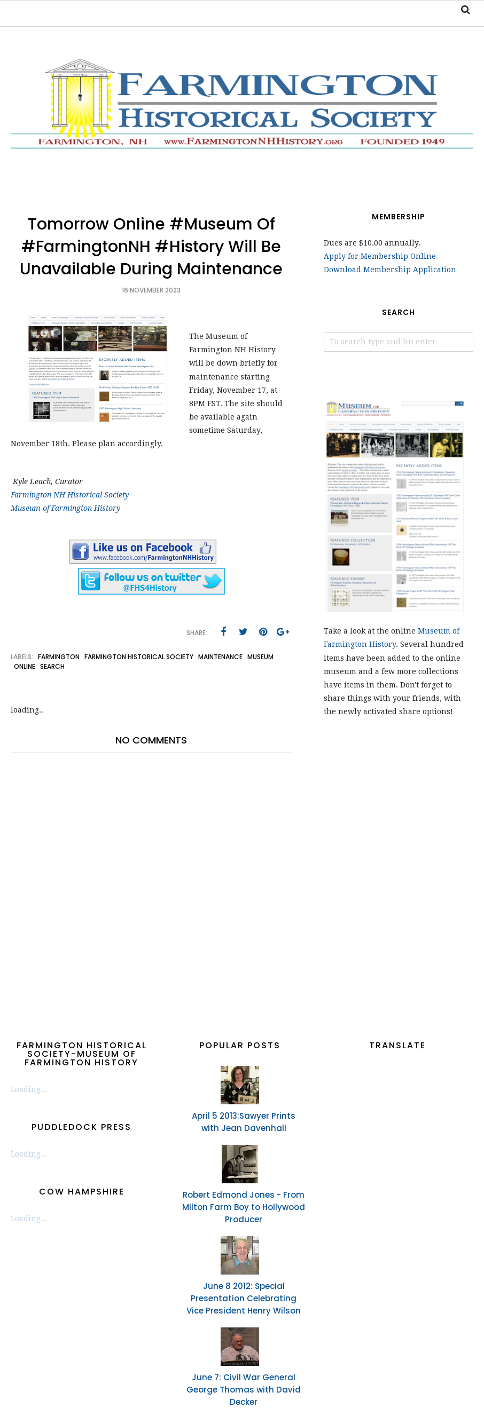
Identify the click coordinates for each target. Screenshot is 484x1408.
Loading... (29, 1089)
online (24, 666)
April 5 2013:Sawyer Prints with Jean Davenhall (243, 1122)
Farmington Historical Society (138, 656)
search (52, 666)
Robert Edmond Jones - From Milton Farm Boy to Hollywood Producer (243, 1207)
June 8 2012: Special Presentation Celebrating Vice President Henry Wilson (243, 1298)
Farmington (59, 656)
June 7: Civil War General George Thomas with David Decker (243, 1389)
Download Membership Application (390, 269)
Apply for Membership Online (380, 256)
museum (260, 656)
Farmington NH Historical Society (70, 495)
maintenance (220, 656)
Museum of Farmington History (65, 508)
